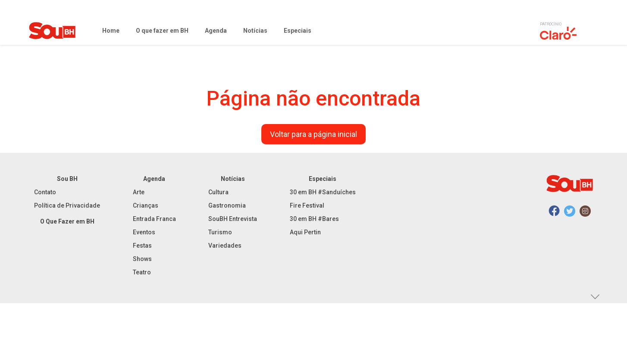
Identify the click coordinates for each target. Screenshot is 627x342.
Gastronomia (227, 205)
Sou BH (67, 178)
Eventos (144, 232)
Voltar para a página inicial (313, 134)
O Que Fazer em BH (67, 221)
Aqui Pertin (305, 232)
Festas (142, 245)
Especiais (322, 178)
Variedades (224, 245)
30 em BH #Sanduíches (323, 192)
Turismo (220, 232)
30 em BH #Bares (314, 218)
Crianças (145, 205)
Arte (138, 192)
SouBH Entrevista (232, 218)
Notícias (233, 178)
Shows (142, 258)
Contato (45, 192)
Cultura (218, 192)
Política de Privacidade (67, 205)
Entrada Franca (154, 218)
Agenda (154, 178)
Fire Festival (307, 205)
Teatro (142, 272)
